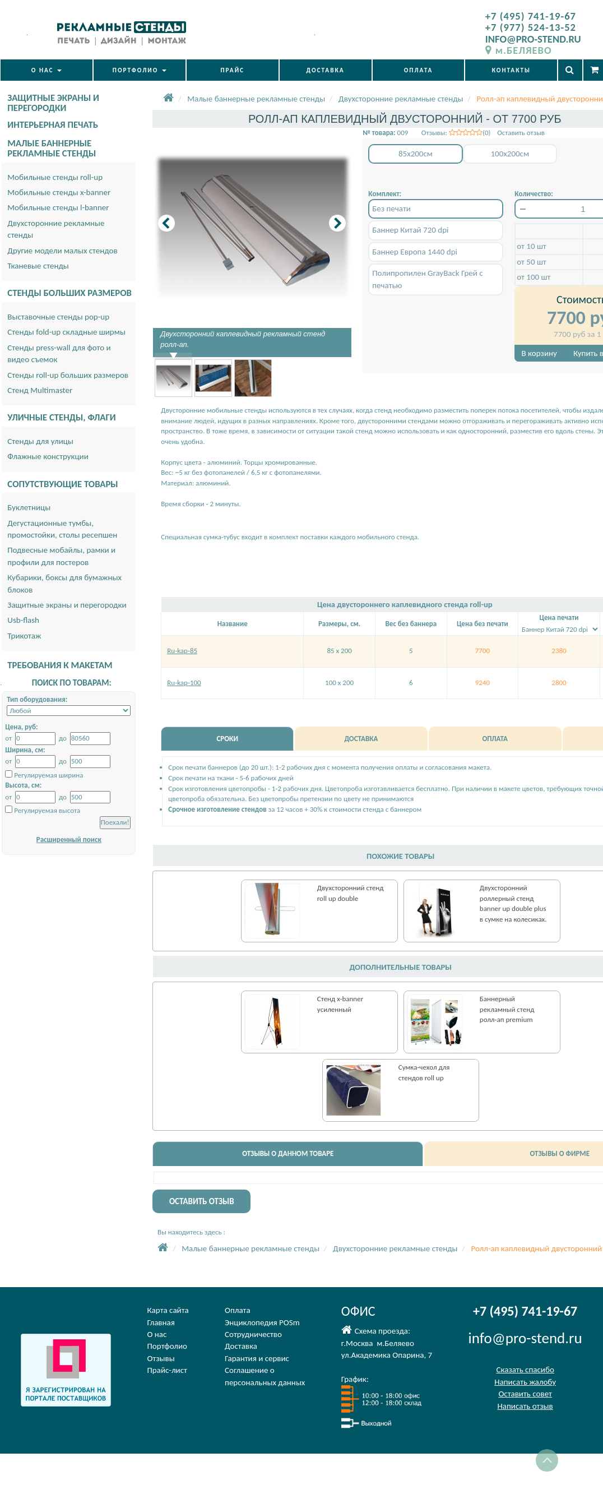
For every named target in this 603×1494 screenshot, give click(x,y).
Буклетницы (28, 507)
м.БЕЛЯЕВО (518, 50)
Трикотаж (24, 636)
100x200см (509, 154)
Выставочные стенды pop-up (58, 317)
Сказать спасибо (525, 1370)
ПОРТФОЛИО (139, 70)
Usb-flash (23, 620)
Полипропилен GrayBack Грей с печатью (427, 279)
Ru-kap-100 (184, 682)
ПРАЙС (232, 70)
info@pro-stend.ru (525, 1338)
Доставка (241, 1346)
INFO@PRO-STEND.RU (533, 39)
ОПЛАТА (418, 70)
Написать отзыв (525, 1406)
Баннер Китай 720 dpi (410, 230)
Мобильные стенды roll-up (55, 177)
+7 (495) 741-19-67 (530, 16)
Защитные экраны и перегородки (66, 605)
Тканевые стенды (38, 266)
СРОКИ (227, 738)
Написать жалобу (525, 1382)
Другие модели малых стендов (62, 251)
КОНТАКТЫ (511, 70)
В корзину (539, 353)
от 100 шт (533, 277)
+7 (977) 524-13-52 (530, 27)
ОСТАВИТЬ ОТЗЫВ (201, 1201)
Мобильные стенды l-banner (58, 207)
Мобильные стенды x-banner (58, 192)
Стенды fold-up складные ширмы (66, 332)
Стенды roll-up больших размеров (67, 375)
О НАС (46, 70)
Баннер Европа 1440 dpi (414, 252)
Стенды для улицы (40, 441)
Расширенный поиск (68, 839)
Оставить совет (524, 1394)
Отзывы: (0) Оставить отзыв (483, 132)
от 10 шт (531, 246)
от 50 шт (531, 262)
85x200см (415, 154)
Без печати (391, 208)
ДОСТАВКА (326, 70)
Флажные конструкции (48, 456)
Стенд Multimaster (39, 390)
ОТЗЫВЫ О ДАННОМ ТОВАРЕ (287, 1153)
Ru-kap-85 (182, 650)
